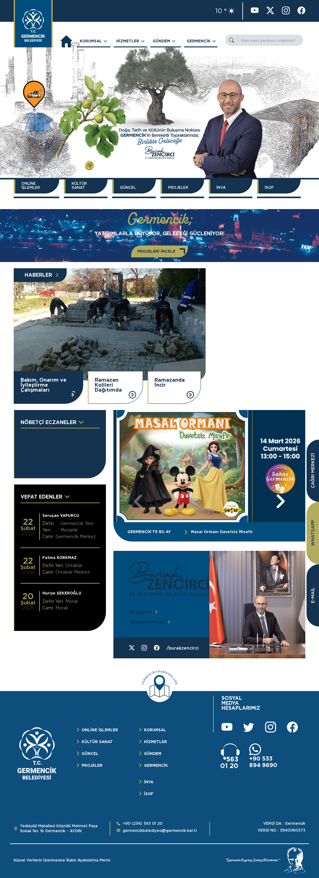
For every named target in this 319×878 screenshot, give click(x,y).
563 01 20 (229, 762)
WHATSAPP (312, 533)
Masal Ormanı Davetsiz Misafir (222, 532)
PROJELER (178, 187)
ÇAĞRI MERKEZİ (312, 470)
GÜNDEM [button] (161, 41)
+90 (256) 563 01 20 (143, 823)
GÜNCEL (128, 187)
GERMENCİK (156, 765)
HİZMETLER (155, 741)
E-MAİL (312, 595)
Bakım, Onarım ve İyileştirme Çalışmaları (43, 385)
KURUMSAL (155, 730)
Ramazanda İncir (170, 383)
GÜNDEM (152, 753)
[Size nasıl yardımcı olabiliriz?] (270, 40)
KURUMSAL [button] (91, 41)
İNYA (221, 187)
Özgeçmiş (140, 612)
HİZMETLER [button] (127, 41)
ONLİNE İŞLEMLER (30, 185)
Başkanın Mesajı (146, 622)
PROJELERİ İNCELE (156, 251)
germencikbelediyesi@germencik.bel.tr (160, 831)
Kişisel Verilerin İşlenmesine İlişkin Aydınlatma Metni (62, 860)
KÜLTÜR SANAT (79, 185)
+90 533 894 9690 (263, 761)
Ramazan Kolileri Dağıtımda (108, 385)
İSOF (269, 187)
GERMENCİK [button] (199, 41)
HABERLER (38, 275)
